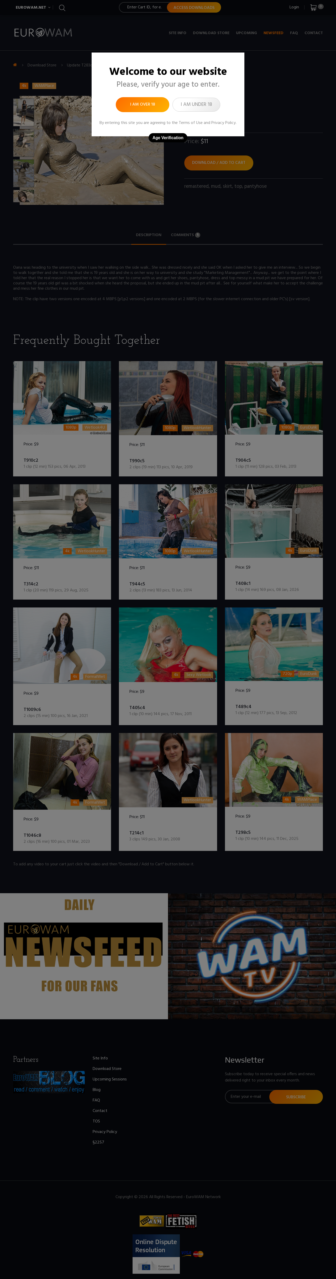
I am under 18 (196, 104)
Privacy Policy (223, 122)
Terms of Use (191, 122)
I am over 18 (142, 104)
